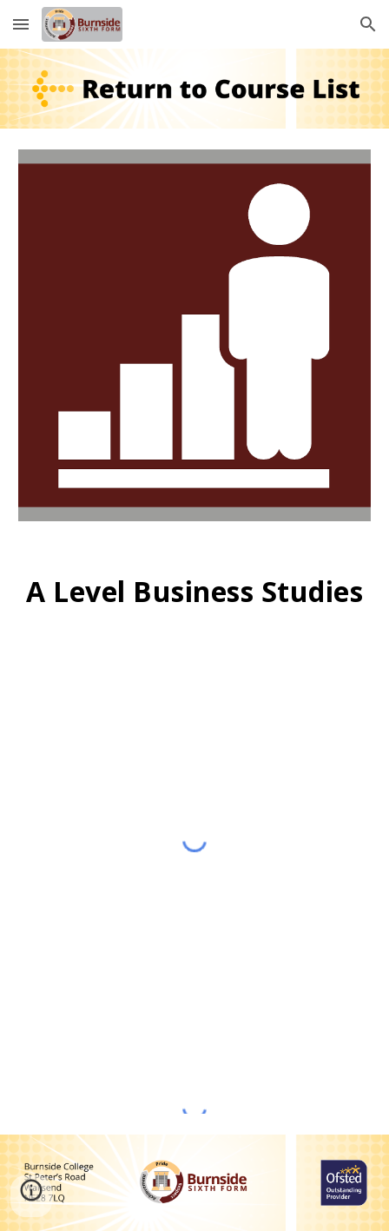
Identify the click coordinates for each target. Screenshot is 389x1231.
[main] (194, 591)
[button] (21, 24)
